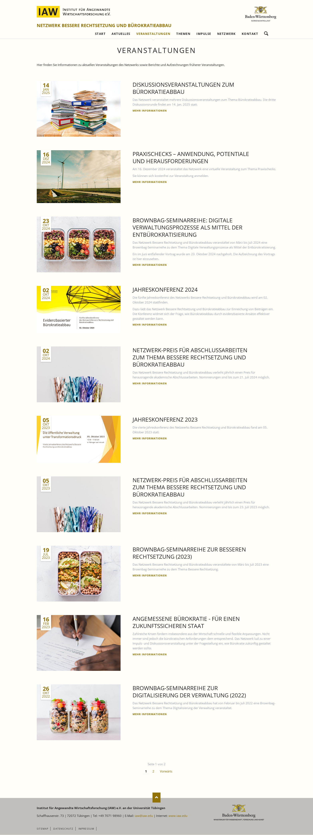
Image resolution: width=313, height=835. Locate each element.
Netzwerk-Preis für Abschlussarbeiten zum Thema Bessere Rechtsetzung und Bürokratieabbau (190, 357)
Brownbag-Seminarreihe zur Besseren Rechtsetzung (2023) (189, 553)
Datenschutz (63, 829)
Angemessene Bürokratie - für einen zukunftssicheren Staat (186, 622)
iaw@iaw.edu (144, 816)
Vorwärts (166, 771)
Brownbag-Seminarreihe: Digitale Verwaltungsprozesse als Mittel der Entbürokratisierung (187, 227)
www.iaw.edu (177, 816)
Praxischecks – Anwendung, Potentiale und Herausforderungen (191, 157)
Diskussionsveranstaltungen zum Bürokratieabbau (183, 88)
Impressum (86, 829)
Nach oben (156, 798)
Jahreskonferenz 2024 (165, 289)
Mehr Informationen (150, 111)
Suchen (266, 33)
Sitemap (42, 829)
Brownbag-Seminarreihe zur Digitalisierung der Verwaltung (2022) (189, 691)
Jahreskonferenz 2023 (165, 419)
